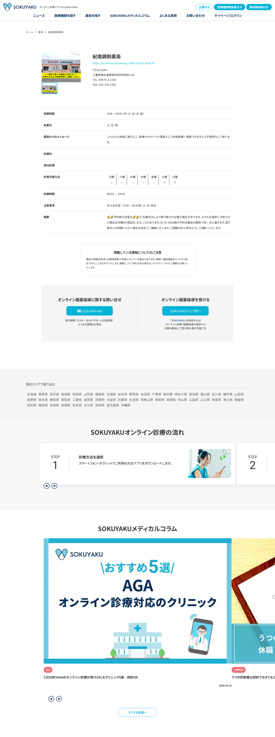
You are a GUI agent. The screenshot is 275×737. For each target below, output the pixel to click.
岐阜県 (43, 399)
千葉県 (156, 394)
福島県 (100, 394)
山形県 (88, 394)
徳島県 (216, 399)
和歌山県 (147, 399)
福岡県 (43, 405)
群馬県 (134, 394)
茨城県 (111, 394)
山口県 (205, 399)
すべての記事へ (137, 712)
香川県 (228, 399)
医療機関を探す (65, 15)
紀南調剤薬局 (55, 32)
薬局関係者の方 (259, 7)
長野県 (31, 399)
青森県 (43, 394)
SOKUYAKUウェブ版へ (185, 311)
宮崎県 (100, 405)
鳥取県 (159, 399)
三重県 (77, 399)
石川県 (216, 394)
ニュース (39, 15)
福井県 (228, 394)
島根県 (171, 399)
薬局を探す (92, 15)
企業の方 (204, 7)
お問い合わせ (195, 15)
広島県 (193, 399)
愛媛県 (239, 399)
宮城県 (65, 394)
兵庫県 (122, 399)
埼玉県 (145, 394)
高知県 (31, 405)
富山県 (205, 394)
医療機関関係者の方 (229, 7)
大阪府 (111, 399)
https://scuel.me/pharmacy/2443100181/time (122, 63)
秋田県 (77, 394)
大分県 (88, 405)
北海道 (31, 394)
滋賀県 (88, 399)
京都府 (100, 399)
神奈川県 (181, 394)
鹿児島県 (112, 405)
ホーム (29, 32)
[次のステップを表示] (54, 486)
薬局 (40, 32)
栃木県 (122, 394)
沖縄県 (125, 405)
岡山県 (182, 399)
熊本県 (77, 405)
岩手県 (54, 394)
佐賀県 (54, 405)
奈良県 (134, 399)
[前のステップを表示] (47, 486)
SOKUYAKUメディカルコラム (130, 15)
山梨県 (239, 394)
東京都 (168, 394)
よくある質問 (168, 15)
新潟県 (193, 394)
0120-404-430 (92, 311)
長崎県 (65, 405)
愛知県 (65, 399)
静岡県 (54, 399)
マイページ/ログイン (228, 15)
